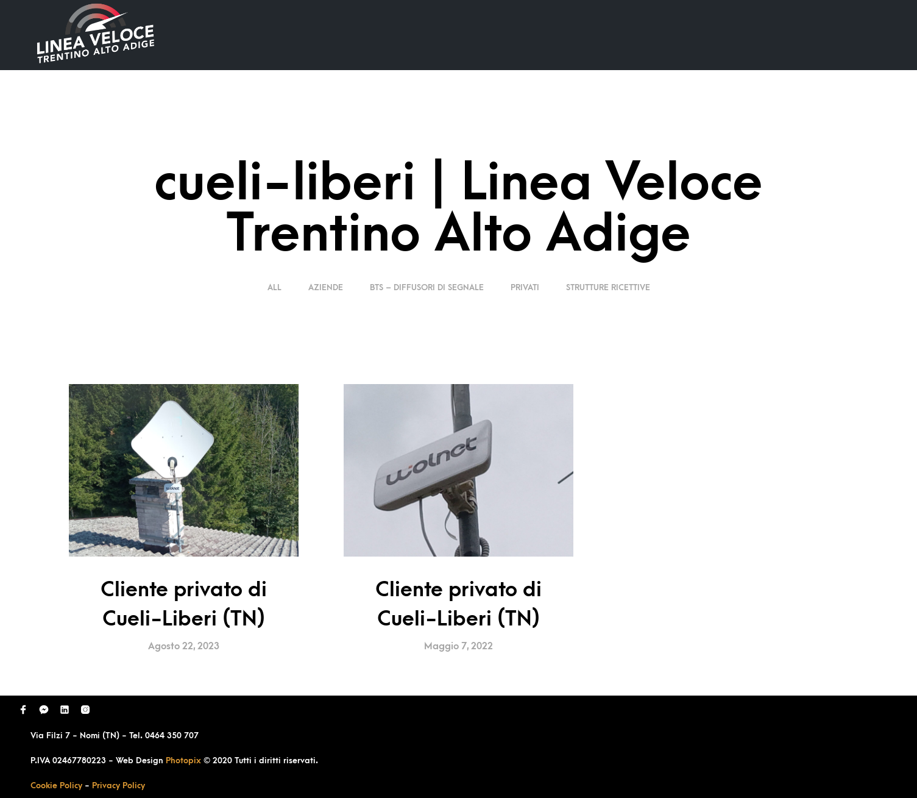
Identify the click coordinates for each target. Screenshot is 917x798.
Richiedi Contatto (744, 34)
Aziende (325, 287)
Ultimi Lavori (572, 34)
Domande (652, 34)
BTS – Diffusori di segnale (427, 287)
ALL (275, 287)
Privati (525, 287)
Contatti (833, 34)
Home (501, 34)
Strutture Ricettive (608, 287)
